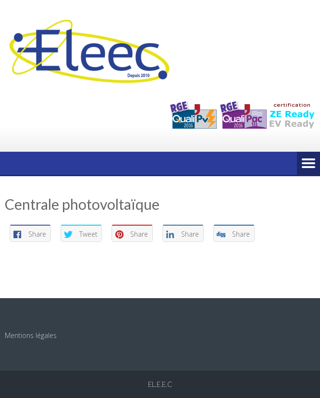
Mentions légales (31, 335)
